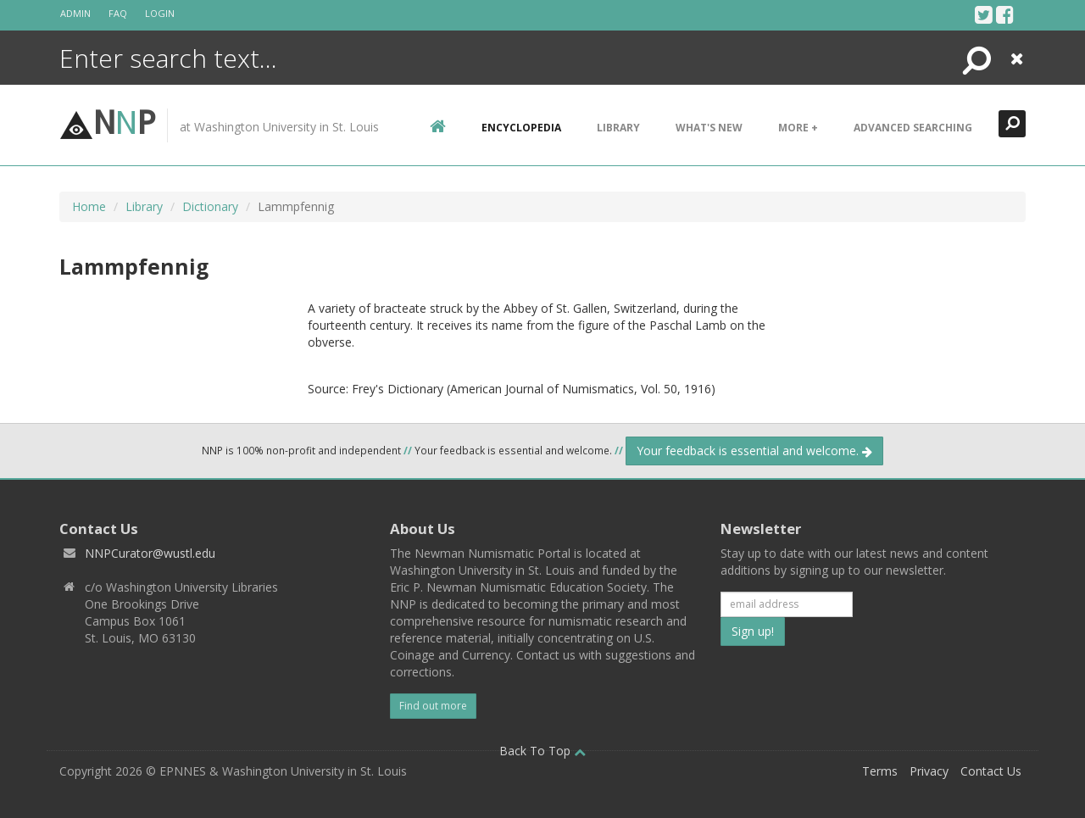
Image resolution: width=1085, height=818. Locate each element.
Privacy (929, 771)
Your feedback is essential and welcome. (754, 450)
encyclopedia (521, 127)
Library (618, 127)
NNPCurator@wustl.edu (150, 553)
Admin (75, 13)
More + (798, 127)
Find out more (433, 705)
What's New (709, 127)
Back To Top (542, 751)
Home (89, 206)
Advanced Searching (913, 127)
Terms (880, 771)
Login (160, 13)
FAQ (117, 13)
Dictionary (210, 206)
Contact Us (990, 771)
